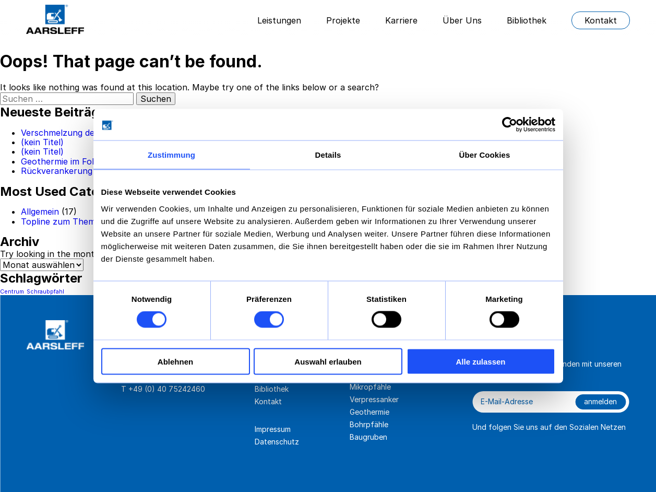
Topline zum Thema (60, 221)
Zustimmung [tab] (171, 154)
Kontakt (601, 20)
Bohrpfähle (369, 424)
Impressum (273, 429)
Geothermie (369, 411)
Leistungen (279, 20)
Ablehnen (175, 361)
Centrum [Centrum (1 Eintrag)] (12, 291)
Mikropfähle (370, 386)
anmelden (600, 401)
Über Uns (462, 20)
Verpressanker (374, 399)
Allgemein (40, 211)
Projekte (343, 20)
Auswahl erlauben (327, 361)
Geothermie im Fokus (63, 161)
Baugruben (368, 436)
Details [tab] (328, 154)
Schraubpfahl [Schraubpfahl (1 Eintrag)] (45, 291)
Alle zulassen (480, 361)
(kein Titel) (42, 142)
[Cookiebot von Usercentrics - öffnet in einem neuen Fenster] (509, 125)
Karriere (401, 20)
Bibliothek (526, 20)
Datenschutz (277, 441)
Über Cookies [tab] (484, 154)
